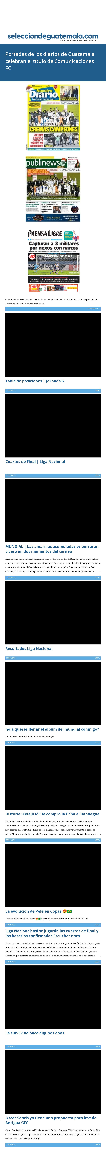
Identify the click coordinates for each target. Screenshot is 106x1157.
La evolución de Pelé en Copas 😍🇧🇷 (38, 911)
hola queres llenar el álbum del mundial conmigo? (52, 729)
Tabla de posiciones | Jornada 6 (34, 380)
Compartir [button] (93, 308)
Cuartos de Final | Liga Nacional (35, 461)
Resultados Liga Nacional (28, 648)
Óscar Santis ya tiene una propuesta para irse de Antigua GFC (50, 1120)
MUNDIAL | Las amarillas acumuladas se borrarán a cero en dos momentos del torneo (52, 549)
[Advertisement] (53, 14)
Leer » (97, 390)
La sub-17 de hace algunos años (34, 1033)
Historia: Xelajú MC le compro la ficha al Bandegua (52, 814)
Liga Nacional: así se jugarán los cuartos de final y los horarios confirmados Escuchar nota (51, 933)
